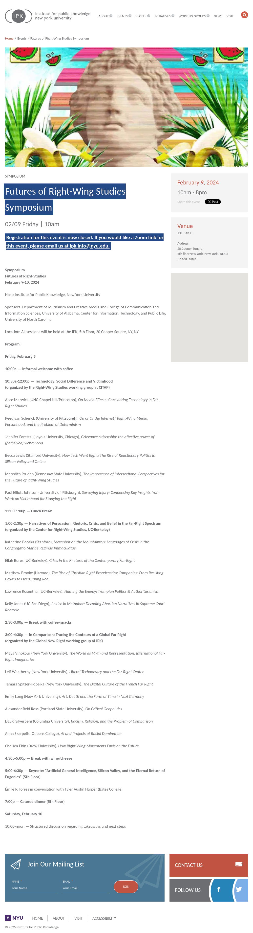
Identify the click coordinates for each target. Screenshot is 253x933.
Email (68, 882)
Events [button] (124, 16)
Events (21, 38)
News (218, 16)
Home (9, 38)
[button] (244, 14)
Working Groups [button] (194, 16)
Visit (230, 16)
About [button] (106, 16)
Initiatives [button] (164, 16)
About (59, 918)
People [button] (143, 16)
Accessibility (104, 918)
